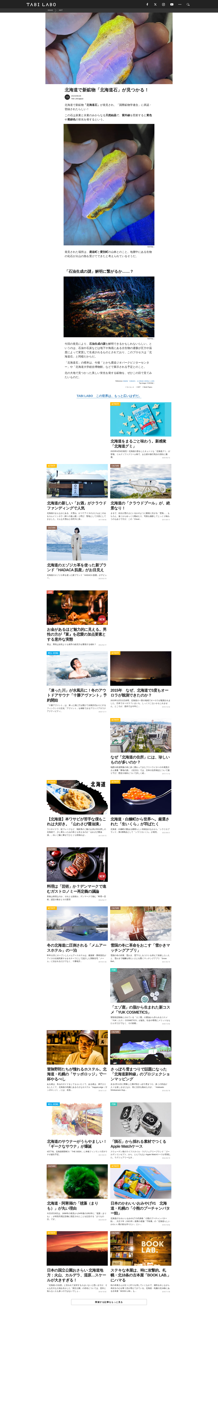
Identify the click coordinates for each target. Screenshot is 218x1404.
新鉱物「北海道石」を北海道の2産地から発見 (138, 382)
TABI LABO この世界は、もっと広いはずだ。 (109, 396)
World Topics (148, 388)
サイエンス (130, 388)
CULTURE (115, 467)
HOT (138, 388)
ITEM (114, 971)
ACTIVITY (115, 405)
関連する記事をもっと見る (109, 1303)
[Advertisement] (109, 1362)
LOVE (50, 593)
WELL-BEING (53, 654)
